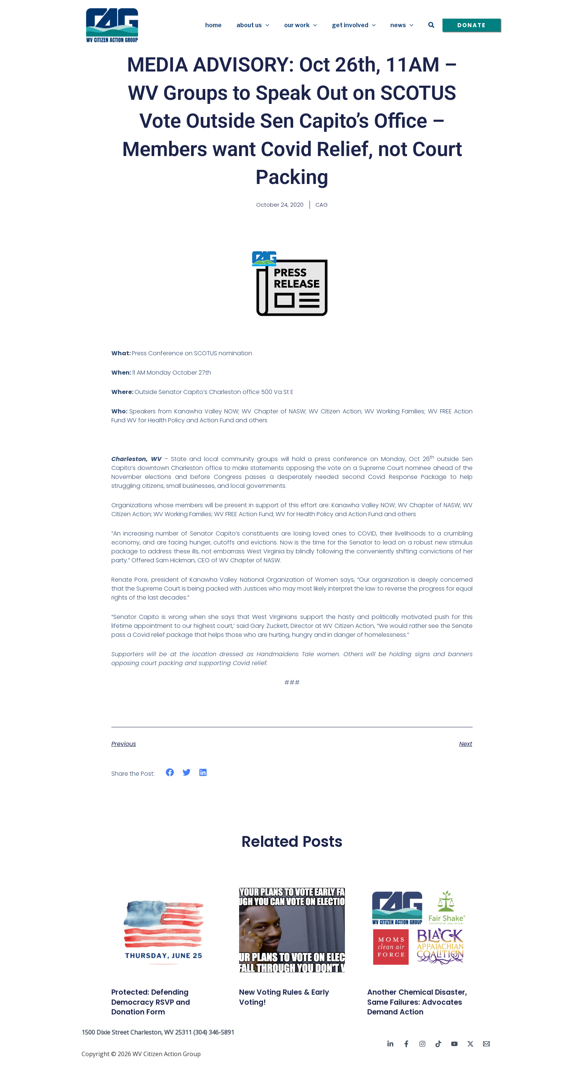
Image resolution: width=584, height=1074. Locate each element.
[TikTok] (438, 1054)
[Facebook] (406, 1054)
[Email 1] (486, 1054)
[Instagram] (422, 1054)
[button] (276, 25)
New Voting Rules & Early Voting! (292, 997)
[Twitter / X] (470, 1054)
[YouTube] (454, 1054)
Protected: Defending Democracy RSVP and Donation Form (157, 1002)
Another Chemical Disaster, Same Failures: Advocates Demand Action (418, 1007)
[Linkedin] (390, 1054)
